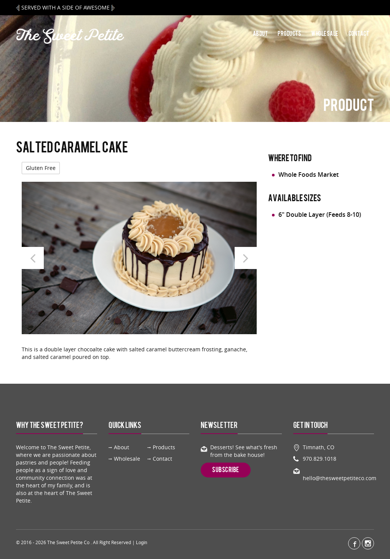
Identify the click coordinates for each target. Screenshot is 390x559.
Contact (358, 34)
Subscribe (225, 469)
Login (141, 542)
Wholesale (325, 34)
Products (289, 34)
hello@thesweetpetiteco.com (339, 478)
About (260, 34)
